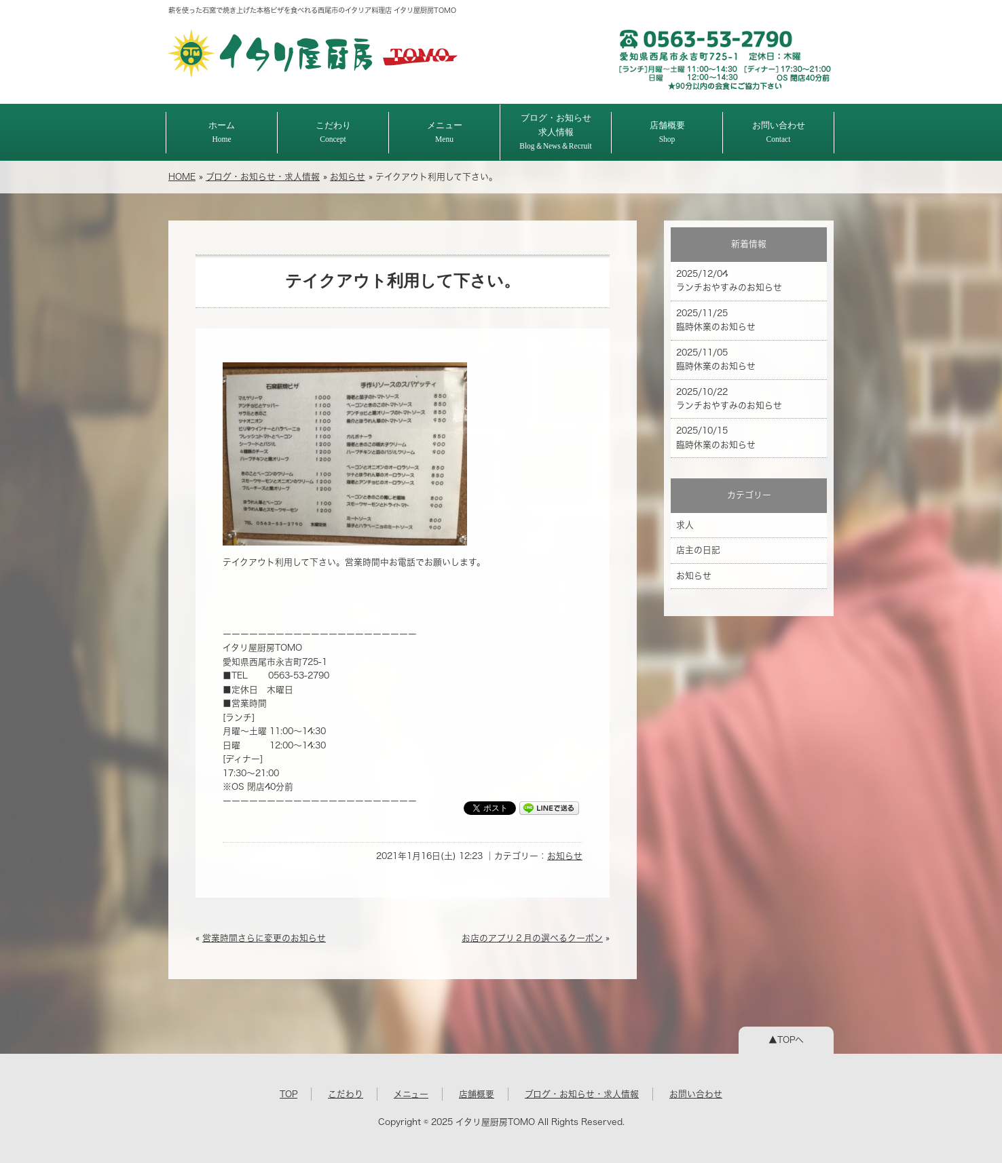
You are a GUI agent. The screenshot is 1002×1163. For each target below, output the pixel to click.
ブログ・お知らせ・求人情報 (263, 176)
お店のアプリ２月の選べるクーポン (532, 938)
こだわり (333, 132)
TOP (288, 1094)
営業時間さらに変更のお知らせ (264, 938)
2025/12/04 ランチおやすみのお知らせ (729, 280)
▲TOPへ (786, 1039)
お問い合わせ (778, 132)
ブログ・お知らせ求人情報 (555, 131)
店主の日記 (698, 550)
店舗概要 (667, 132)
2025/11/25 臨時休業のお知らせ (716, 320)
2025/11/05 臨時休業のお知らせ (716, 359)
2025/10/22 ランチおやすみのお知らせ (729, 398)
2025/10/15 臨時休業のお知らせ (716, 437)
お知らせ (347, 176)
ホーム (221, 132)
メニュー (444, 132)
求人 (685, 524)
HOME (182, 176)
